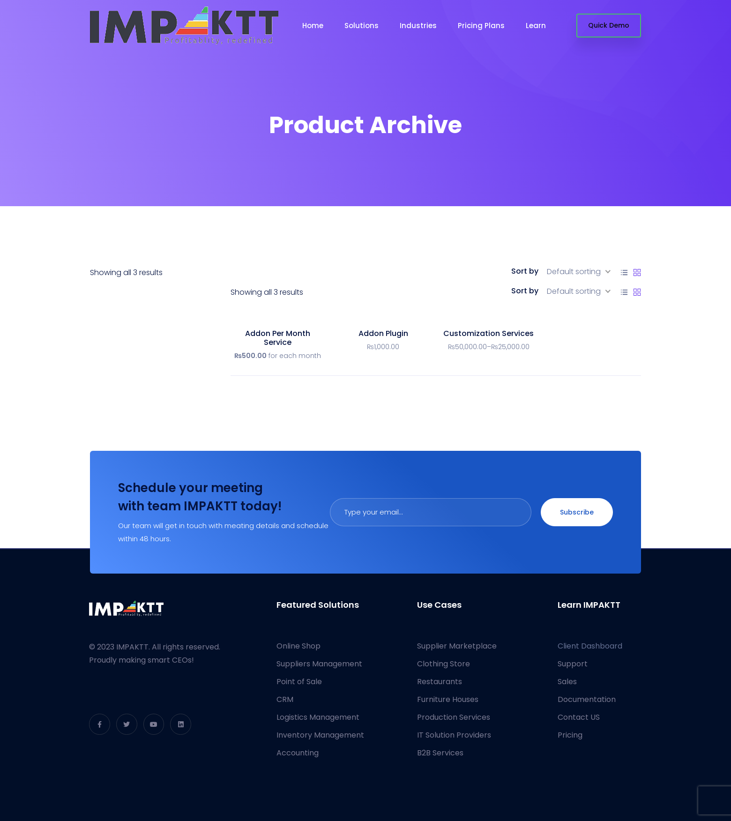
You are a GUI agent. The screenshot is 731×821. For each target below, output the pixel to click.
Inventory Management (320, 735)
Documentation (587, 699)
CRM (284, 699)
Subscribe (577, 512)
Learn (536, 25)
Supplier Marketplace (457, 646)
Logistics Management (317, 717)
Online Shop (298, 646)
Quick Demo (608, 25)
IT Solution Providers (454, 735)
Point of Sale (299, 681)
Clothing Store (443, 663)
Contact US (579, 717)
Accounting (297, 752)
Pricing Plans (481, 25)
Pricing (570, 735)
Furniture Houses (447, 699)
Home (312, 25)
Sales (567, 681)
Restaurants (439, 681)
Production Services (453, 717)
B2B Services (440, 752)
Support (573, 663)
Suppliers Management (319, 663)
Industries (418, 25)
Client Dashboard (590, 646)
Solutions (361, 25)
